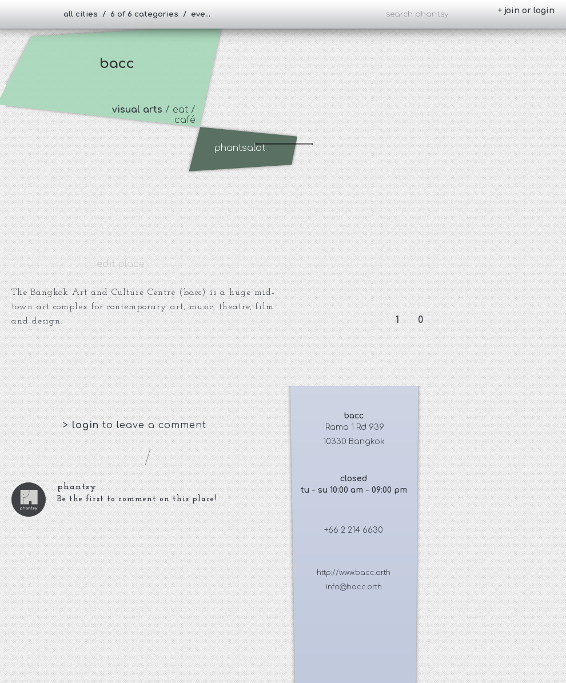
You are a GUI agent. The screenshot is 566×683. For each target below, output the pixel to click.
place (121, 264)
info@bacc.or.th (354, 587)
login (87, 425)
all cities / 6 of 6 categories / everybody (142, 14)
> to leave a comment (134, 425)
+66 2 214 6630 (353, 530)
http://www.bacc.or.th (353, 573)
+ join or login (526, 10)
